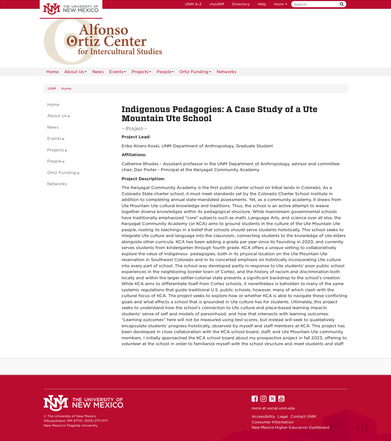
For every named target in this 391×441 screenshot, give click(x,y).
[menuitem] (52, 72)
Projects (141, 72)
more (280, 4)
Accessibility (263, 416)
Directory (241, 4)
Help (262, 4)
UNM (52, 88)
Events (117, 72)
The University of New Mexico (71, 9)
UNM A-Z (193, 4)
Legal (283, 416)
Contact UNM (303, 416)
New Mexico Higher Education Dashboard (290, 427)
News (98, 71)
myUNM (217, 4)
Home (52, 71)
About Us (75, 72)
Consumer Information (273, 422)
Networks (226, 71)
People (165, 72)
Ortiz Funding (195, 72)
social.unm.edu (281, 408)
